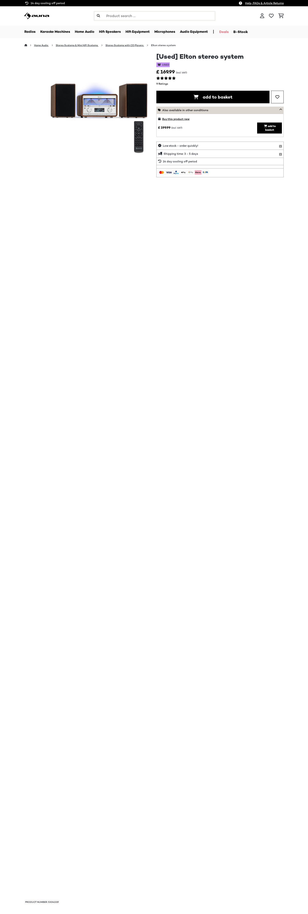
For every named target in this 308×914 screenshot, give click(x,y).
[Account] (262, 15)
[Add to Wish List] (277, 97)
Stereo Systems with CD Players (130, 45)
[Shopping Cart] (281, 15)
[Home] (29, 45)
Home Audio (42, 45)
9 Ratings (162, 84)
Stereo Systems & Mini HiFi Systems (80, 45)
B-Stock (248, 32)
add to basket (212, 97)
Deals (231, 32)
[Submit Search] (98, 16)
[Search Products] (154, 16)
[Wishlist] (271, 15)
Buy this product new (176, 119)
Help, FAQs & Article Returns (264, 3)
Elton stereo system (170, 45)
